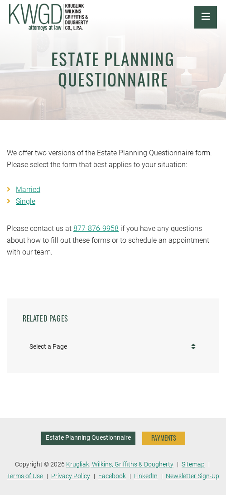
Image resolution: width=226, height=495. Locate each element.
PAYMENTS (163, 437)
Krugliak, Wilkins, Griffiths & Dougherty (119, 464)
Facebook (112, 476)
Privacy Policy (70, 476)
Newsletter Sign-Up (192, 476)
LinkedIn (146, 476)
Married (28, 189)
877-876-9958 (96, 228)
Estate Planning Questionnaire (88, 438)
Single (25, 201)
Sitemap (193, 464)
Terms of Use (25, 476)
